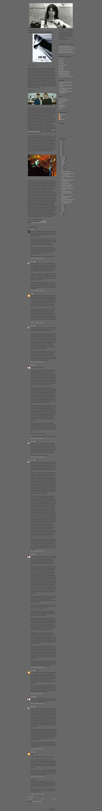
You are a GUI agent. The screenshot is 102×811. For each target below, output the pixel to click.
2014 (61, 146)
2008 (61, 213)
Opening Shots (61, 105)
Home (42, 798)
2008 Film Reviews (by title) (64, 73)
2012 (61, 149)
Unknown (32, 293)
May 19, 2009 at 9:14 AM (37, 748)
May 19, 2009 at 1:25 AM (37, 703)
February (63, 208)
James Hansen (33, 261)
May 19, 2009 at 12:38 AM (37, 667)
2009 (61, 155)
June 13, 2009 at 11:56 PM (37, 793)
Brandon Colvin (34, 365)
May (62, 170)
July (62, 166)
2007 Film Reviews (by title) (64, 74)
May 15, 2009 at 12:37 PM (37, 290)
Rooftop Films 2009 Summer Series (67, 199)
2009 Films (33, 222)
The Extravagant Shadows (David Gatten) (66, 47)
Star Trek (44, 222)
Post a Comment (31, 796)
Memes (60, 103)
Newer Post (30, 798)
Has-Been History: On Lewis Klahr (65, 50)
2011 (61, 151)
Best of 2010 (61, 63)
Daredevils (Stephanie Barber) (64, 46)
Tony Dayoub (33, 670)
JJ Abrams (38, 222)
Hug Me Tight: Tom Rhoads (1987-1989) (66, 52)
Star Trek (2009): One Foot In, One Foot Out (40, 32)
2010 (61, 153)
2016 (61, 142)
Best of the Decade (62, 65)
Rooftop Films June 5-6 (65, 171)
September (63, 162)
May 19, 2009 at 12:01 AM (37, 551)
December (63, 157)
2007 (61, 214)
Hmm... (62, 194)
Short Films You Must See (63, 100)
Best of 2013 (61, 58)
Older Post (55, 798)
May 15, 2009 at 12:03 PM (37, 258)
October (63, 160)
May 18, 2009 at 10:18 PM (37, 457)
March (62, 207)
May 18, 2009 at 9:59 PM (37, 438)
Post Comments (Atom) (37, 801)
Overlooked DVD (62, 106)
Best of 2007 (61, 69)
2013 (61, 148)
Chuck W (32, 229)
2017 (61, 140)
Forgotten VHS (61, 101)
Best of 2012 (61, 60)
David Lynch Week (62, 98)
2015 (61, 144)
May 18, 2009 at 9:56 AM (37, 362)
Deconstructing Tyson (65, 183)
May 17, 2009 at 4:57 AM (37, 322)
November (63, 158)
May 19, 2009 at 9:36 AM (37, 776)
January (62, 210)
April (62, 205)
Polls (60, 108)
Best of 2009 (61, 66)
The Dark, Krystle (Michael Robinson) (66, 49)
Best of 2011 (61, 61)
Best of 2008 (61, 68)
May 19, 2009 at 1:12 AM (37, 693)
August (62, 164)
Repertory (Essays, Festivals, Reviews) (66, 76)
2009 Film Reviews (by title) (64, 71)
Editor (60, 117)
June (62, 168)
